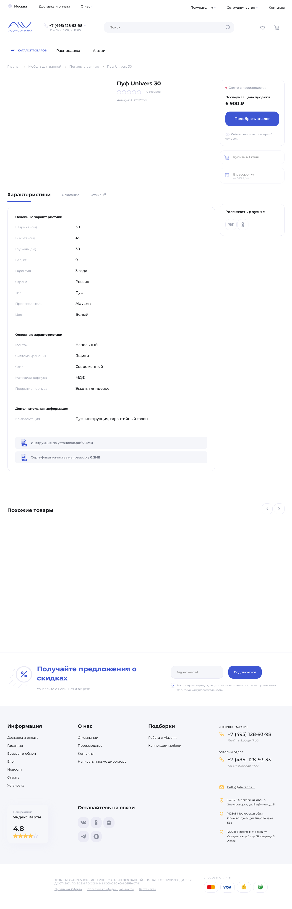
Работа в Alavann (162, 738)
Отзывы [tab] (98, 195)
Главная (13, 66)
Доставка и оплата (54, 6)
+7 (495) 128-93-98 (249, 734)
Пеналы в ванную (84, 66)
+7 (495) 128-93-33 (249, 759)
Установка (15, 785)
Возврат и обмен (21, 753)
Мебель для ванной (44, 66)
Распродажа (68, 50)
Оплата (13, 777)
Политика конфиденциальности (110, 889)
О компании (88, 738)
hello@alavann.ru (241, 787)
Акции (99, 50)
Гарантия (15, 745)
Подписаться (245, 672)
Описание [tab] (70, 195)
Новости (14, 769)
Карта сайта (147, 889)
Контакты (277, 7)
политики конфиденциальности (200, 690)
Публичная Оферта (68, 889)
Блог (11, 761)
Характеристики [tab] (29, 194)
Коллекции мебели (164, 745)
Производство (90, 745)
